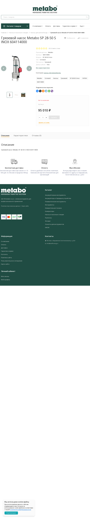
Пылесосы (48, 217)
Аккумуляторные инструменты (55, 194)
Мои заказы (5, 275)
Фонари (47, 220)
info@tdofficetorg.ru (52, 242)
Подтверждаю (11, 513)
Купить (54, 117)
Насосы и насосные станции (18, 32)
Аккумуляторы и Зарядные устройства (58, 197)
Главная (4, 32)
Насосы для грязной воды (39, 32)
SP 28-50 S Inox (74, 78)
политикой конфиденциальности (20, 510)
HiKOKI (47, 226)
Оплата (48, 26)
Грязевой (64, 78)
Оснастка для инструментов (54, 223)
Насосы (55, 78)
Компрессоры (49, 210)
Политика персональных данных (10, 205)
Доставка (56, 26)
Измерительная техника (53, 207)
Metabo (39, 78)
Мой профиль (5, 279)
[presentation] (3, 71)
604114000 (40, 82)
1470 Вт (84, 78)
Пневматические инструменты (55, 200)
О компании (38, 26)
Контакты (4, 253)
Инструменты (49, 204)
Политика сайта (6, 256)
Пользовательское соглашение (11, 260)
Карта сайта (25, 205)
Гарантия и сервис (69, 26)
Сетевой (48, 78)
